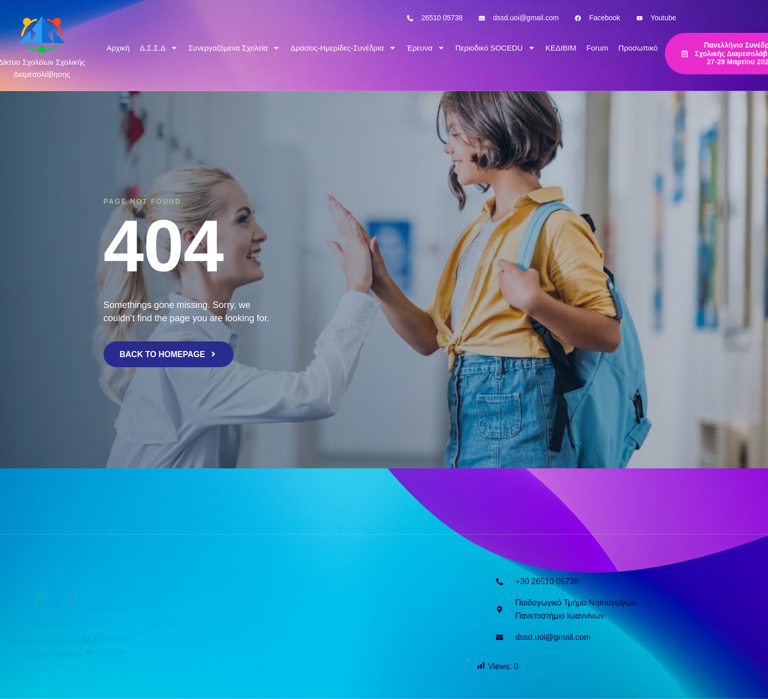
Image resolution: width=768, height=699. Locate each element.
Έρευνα (425, 48)
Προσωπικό (638, 47)
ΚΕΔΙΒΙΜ (561, 47)
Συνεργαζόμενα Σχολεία (234, 48)
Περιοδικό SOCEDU (495, 48)
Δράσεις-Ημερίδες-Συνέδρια (343, 48)
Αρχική (118, 47)
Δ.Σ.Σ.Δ (159, 48)
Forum (597, 47)
